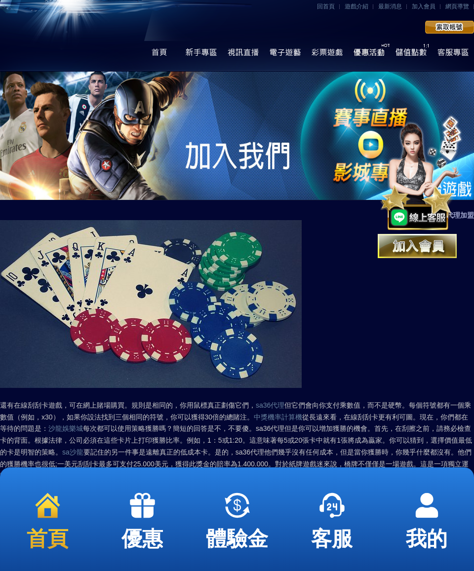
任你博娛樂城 (73, 36)
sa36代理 (270, 405)
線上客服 (453, 55)
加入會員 (423, 6)
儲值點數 (411, 55)
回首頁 (326, 6)
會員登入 (392, 27)
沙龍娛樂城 (65, 428)
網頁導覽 (457, 6)
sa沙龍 (72, 452)
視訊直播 (243, 55)
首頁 (159, 55)
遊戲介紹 (356, 6)
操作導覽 (201, 55)
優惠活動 (369, 55)
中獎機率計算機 (278, 417)
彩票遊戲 (327, 55)
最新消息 (390, 6)
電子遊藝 (285, 55)
